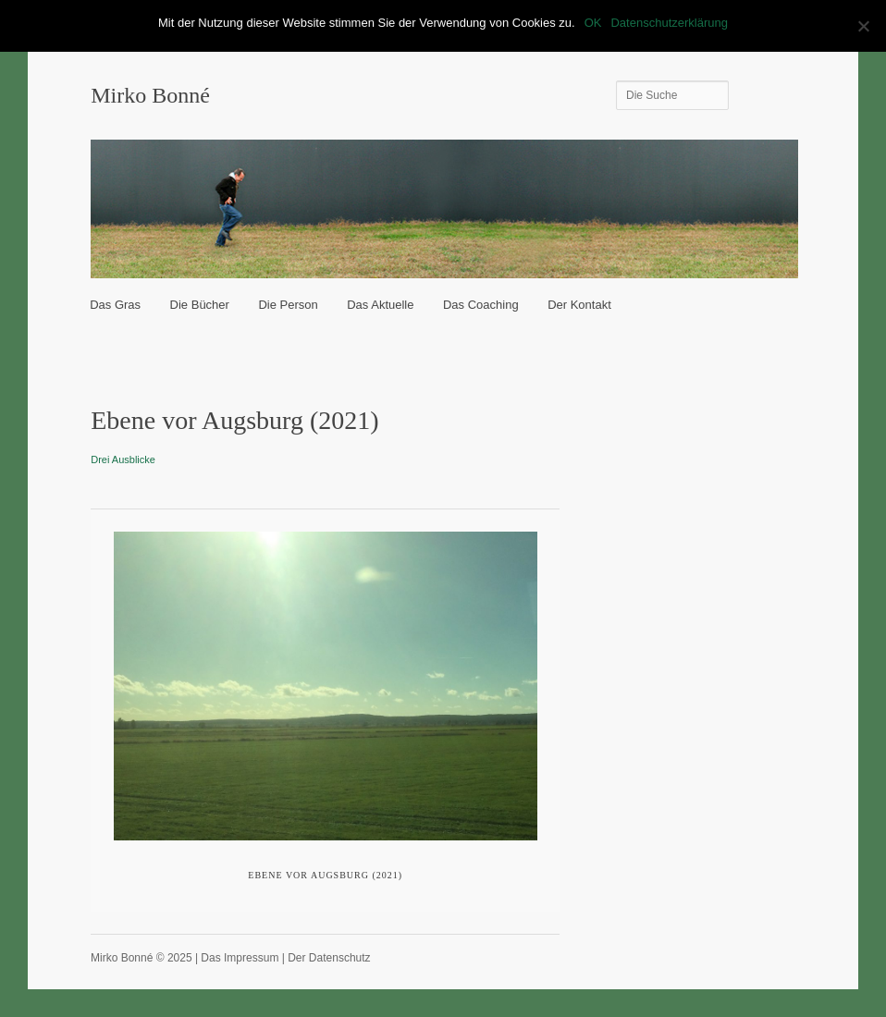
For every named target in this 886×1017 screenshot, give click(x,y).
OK (593, 23)
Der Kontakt (579, 305)
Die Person (287, 305)
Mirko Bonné (150, 95)
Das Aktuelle (380, 305)
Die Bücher (199, 305)
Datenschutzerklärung (668, 23)
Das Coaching (481, 305)
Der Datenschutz (329, 957)
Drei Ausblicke (123, 459)
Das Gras (115, 305)
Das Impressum (239, 957)
